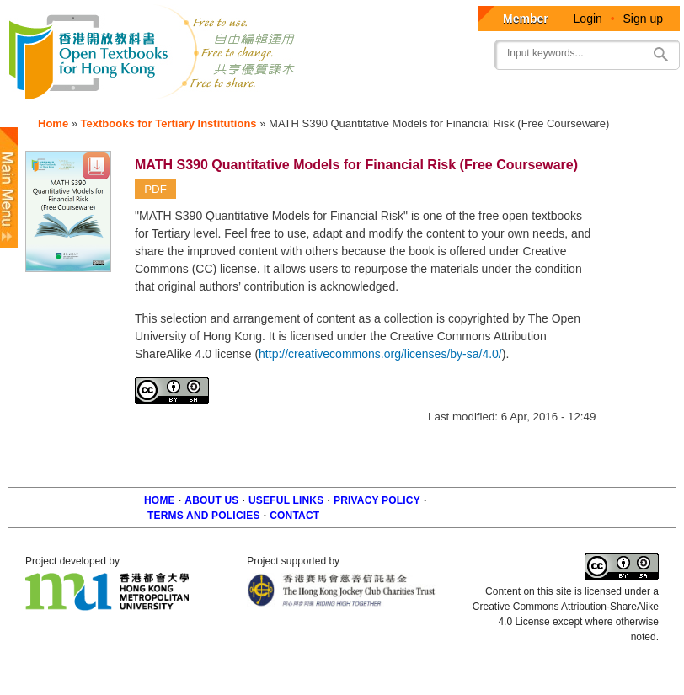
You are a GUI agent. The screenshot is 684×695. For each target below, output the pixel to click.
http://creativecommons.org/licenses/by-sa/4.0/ (380, 354)
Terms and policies (203, 515)
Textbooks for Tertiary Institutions (169, 123)
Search (660, 54)
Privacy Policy (377, 500)
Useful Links (285, 500)
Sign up (643, 18)
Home (53, 123)
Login (588, 18)
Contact (294, 515)
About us (211, 500)
